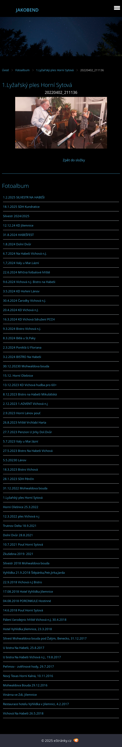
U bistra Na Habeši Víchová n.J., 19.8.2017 (32, 657)
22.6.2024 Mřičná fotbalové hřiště (26, 272)
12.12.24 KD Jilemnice (18, 225)
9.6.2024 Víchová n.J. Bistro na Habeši (29, 282)
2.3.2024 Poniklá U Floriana (22, 347)
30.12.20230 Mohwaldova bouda (26, 366)
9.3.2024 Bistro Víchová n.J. (22, 329)
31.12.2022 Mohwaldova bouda (25, 488)
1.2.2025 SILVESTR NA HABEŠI (24, 197)
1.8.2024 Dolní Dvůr (17, 244)
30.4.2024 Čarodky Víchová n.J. (24, 301)
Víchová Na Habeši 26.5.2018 (23, 713)
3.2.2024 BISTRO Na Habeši (22, 357)
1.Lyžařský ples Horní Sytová (55, 70)
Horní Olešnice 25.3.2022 (20, 507)
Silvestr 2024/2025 (16, 216)
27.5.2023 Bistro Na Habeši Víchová (28, 451)
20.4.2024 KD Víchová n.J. (21, 310)
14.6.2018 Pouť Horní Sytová (23, 610)
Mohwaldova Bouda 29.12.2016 (25, 685)
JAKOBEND (27, 10)
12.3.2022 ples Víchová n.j (21, 516)
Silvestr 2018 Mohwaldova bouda (26, 563)
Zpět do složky (74, 160)
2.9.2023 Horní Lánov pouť (21, 413)
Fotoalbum (22, 70)
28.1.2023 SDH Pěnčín (18, 479)
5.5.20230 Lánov (14, 460)
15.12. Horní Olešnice (18, 375)
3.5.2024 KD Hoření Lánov (21, 291)
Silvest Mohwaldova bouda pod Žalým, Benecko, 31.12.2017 (45, 638)
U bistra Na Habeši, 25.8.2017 (23, 648)
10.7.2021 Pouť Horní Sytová (23, 544)
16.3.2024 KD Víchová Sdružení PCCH (29, 319)
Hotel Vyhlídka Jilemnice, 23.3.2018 (27, 629)
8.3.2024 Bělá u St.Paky (19, 338)
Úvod (5, 70)
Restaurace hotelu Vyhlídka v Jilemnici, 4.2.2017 (36, 704)
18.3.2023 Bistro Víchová (20, 469)
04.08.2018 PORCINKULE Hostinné (27, 601)
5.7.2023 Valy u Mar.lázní (20, 441)
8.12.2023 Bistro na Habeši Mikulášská (30, 394)
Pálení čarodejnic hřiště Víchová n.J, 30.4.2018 (34, 620)
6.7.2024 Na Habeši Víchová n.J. (25, 253)
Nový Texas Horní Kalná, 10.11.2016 (28, 676)
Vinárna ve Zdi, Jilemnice (20, 695)
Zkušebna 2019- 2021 (18, 554)
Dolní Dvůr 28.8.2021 (18, 535)
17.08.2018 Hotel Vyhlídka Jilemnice (28, 591)
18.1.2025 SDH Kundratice (21, 207)
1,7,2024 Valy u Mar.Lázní (21, 263)
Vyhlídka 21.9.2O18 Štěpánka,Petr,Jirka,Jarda (34, 573)
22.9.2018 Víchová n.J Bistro (22, 582)
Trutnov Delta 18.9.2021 (20, 526)
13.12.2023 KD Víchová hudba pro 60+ (30, 385)
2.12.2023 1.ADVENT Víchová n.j (25, 404)
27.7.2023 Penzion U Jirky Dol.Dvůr (27, 432)
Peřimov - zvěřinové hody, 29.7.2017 (28, 666)
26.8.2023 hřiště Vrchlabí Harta (24, 422)
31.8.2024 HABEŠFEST (18, 235)
